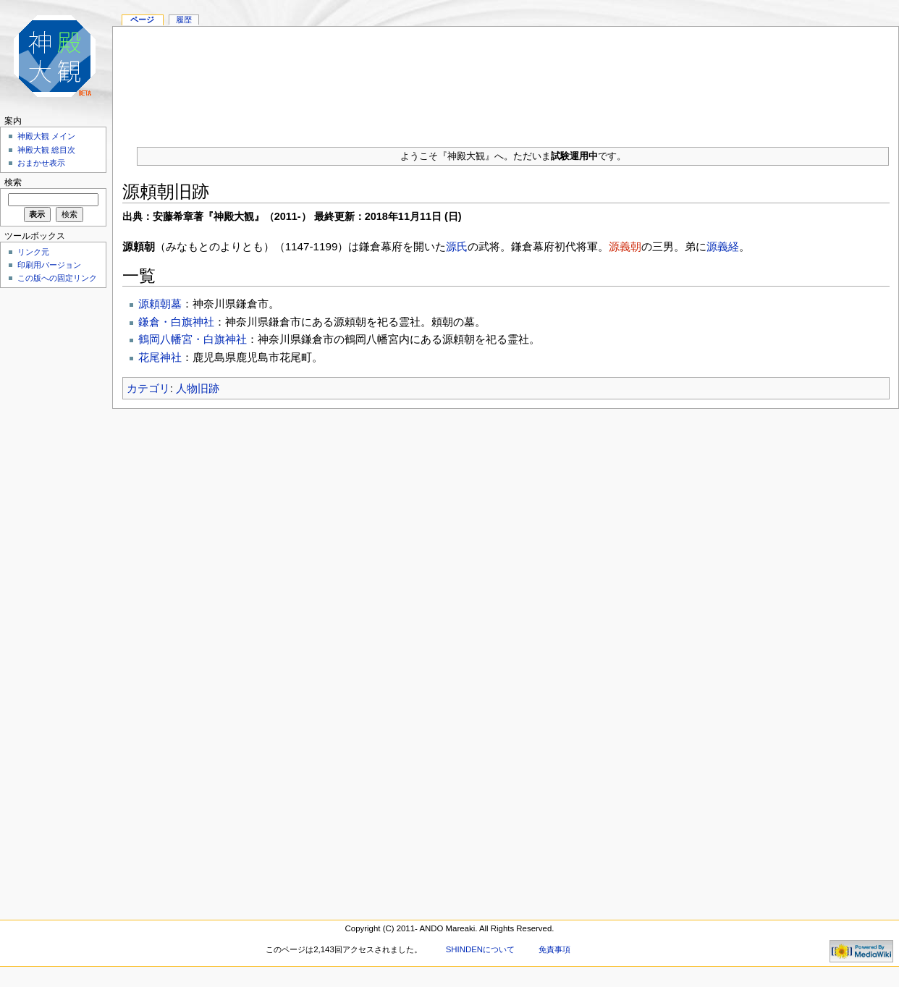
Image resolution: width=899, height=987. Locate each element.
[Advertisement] (505, 81)
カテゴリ (148, 388)
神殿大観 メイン (46, 136)
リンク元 (33, 251)
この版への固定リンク (57, 278)
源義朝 (625, 246)
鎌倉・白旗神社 (176, 321)
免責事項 (554, 949)
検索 (13, 182)
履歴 (184, 19)
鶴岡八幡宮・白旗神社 (192, 339)
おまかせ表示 (41, 162)
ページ (142, 19)
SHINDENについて (480, 949)
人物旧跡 (197, 388)
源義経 (722, 246)
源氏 (457, 246)
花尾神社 (160, 357)
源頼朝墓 (160, 303)
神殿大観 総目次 (46, 149)
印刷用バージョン (49, 264)
